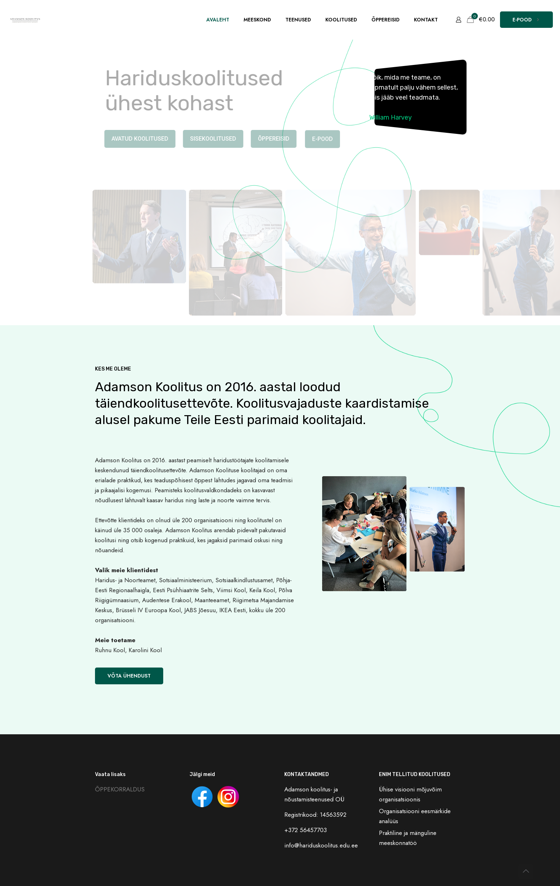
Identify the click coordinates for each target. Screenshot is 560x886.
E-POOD (526, 19)
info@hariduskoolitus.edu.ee (321, 845)
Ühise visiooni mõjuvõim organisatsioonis (410, 794)
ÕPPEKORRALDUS (120, 789)
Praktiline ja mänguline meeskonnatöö (407, 838)
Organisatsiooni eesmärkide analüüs (415, 816)
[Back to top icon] (525, 871)
